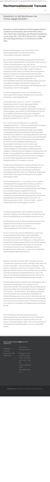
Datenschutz (11, 389)
